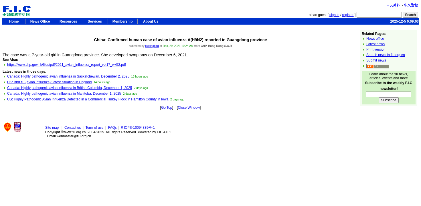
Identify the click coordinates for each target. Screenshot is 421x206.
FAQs (112, 128)
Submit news (376, 60)
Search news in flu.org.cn (385, 55)
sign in (334, 15)
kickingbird (152, 45)
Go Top (166, 108)
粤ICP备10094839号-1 (137, 128)
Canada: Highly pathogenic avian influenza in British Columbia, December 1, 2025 (69, 88)
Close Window (189, 108)
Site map (52, 128)
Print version (376, 49)
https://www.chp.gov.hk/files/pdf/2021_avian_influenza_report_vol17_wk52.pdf (66, 65)
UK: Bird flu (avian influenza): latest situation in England (49, 82)
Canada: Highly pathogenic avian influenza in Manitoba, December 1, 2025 (64, 94)
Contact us (72, 128)
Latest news (375, 44)
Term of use (95, 128)
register (348, 15)
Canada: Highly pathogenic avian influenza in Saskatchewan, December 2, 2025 (68, 76)
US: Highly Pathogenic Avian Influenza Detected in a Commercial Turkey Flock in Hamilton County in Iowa (87, 99)
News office (375, 39)
